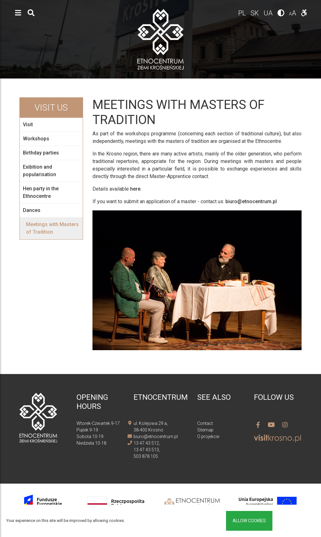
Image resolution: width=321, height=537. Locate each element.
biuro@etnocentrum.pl (251, 201)
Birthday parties (41, 153)
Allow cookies (249, 520)
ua (269, 13)
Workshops (36, 139)
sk (255, 13)
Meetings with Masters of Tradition (52, 228)
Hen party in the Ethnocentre (41, 192)
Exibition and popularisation (39, 170)
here (135, 189)
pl (242, 13)
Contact (205, 423)
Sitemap (205, 429)
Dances (31, 210)
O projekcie (208, 436)
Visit (28, 124)
